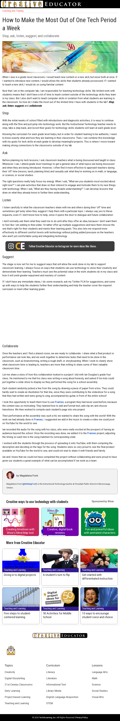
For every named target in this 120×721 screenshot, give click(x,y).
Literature (51, 678)
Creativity (10, 672)
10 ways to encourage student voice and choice (97, 615)
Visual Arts (98, 697)
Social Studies (100, 690)
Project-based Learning (17, 697)
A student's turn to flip (56, 574)
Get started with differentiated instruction (97, 576)
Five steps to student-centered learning (17, 615)
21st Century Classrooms (18, 684)
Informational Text (56, 684)
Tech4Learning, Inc (47, 717)
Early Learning (12, 690)
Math (94, 678)
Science (96, 684)
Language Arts (100, 672)
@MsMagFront (29, 484)
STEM (49, 703)
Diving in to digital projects (20, 574)
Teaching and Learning (15, 570)
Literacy (50, 672)
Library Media (53, 690)
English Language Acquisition (62, 697)
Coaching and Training (12, 10)
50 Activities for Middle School (57, 615)
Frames (59, 402)
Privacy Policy (81, 717)
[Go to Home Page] (42, 4)
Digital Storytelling (15, 678)
